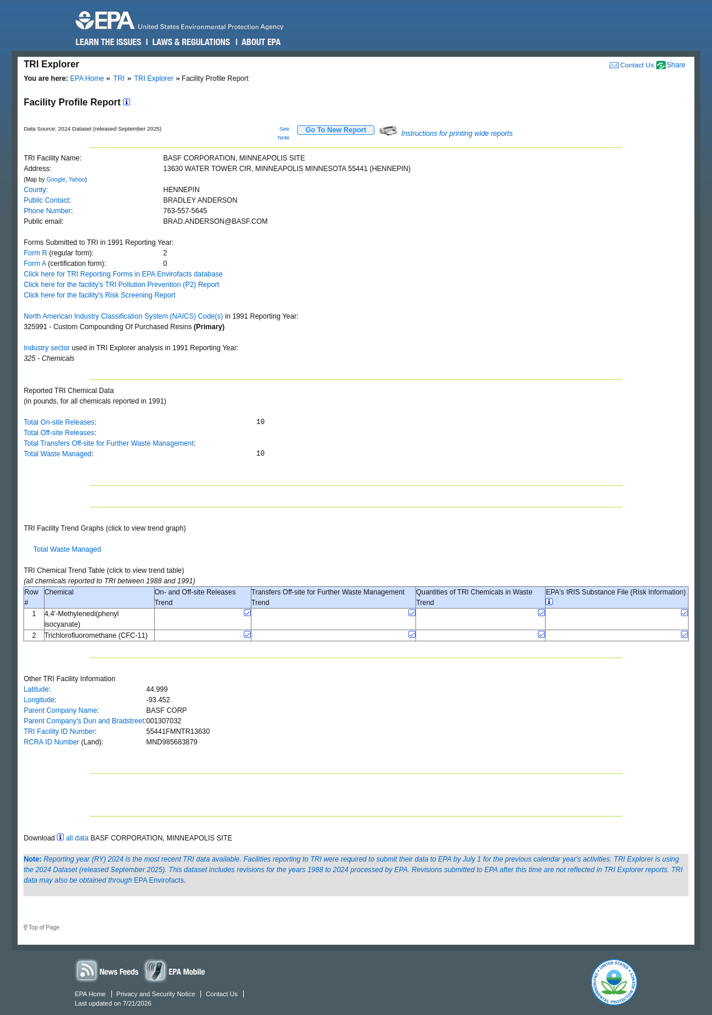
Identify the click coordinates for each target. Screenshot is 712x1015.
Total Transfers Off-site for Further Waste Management (108, 443)
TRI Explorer (153, 78)
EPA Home (87, 78)
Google (55, 179)
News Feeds (107, 970)
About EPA (260, 42)
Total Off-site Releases (58, 433)
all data (77, 838)
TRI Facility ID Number (58, 731)
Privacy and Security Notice (156, 993)
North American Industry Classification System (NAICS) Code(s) (123, 316)
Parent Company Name (60, 710)
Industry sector (46, 348)
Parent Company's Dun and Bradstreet (83, 721)
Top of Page (43, 927)
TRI (118, 78)
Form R (35, 253)
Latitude (36, 689)
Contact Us (637, 65)
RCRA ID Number (51, 742)
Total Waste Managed (57, 454)
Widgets (175, 970)
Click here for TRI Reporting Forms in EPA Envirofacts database (123, 274)
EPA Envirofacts (159, 880)
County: (35, 190)
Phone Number (47, 211)
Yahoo (77, 179)
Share (676, 65)
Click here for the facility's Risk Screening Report (99, 295)
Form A (34, 263)
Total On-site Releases (58, 422)
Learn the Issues (108, 42)
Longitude (38, 700)
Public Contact (46, 200)
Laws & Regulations (190, 42)
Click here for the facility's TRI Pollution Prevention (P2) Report (121, 285)
